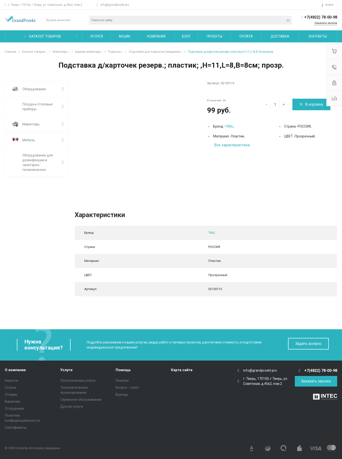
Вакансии (12, 401)
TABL (229, 126)
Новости (11, 380)
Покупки (122, 380)
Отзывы (11, 394)
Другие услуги (71, 406)
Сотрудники (14, 408)
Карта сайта (181, 370)
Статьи (10, 387)
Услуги (66, 370)
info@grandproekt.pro (114, 4)
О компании (15, 370)
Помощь (123, 370)
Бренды (122, 394)
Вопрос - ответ (127, 387)
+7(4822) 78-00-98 (320, 17)
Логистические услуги (77, 380)
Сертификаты (15, 427)
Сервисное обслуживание (81, 399)
